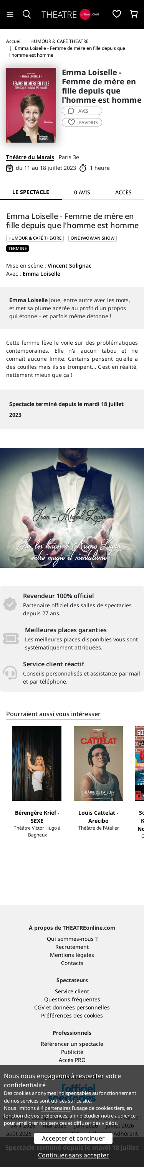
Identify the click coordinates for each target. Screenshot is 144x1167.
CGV (39, 1007)
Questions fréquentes (72, 999)
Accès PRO (72, 1059)
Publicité (72, 1051)
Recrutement (72, 946)
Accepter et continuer (73, 1138)
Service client (72, 991)
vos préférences (49, 1115)
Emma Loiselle (41, 273)
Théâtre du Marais (30, 157)
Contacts (72, 962)
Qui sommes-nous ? (72, 938)
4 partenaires (56, 1108)
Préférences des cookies (72, 1015)
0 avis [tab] (82, 192)
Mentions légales (72, 954)
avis (78, 111)
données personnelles (81, 1007)
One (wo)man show (92, 238)
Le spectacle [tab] (30, 192)
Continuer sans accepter (73, 1155)
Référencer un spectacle (72, 1043)
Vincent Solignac (69, 265)
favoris (83, 122)
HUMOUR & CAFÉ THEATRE (34, 238)
